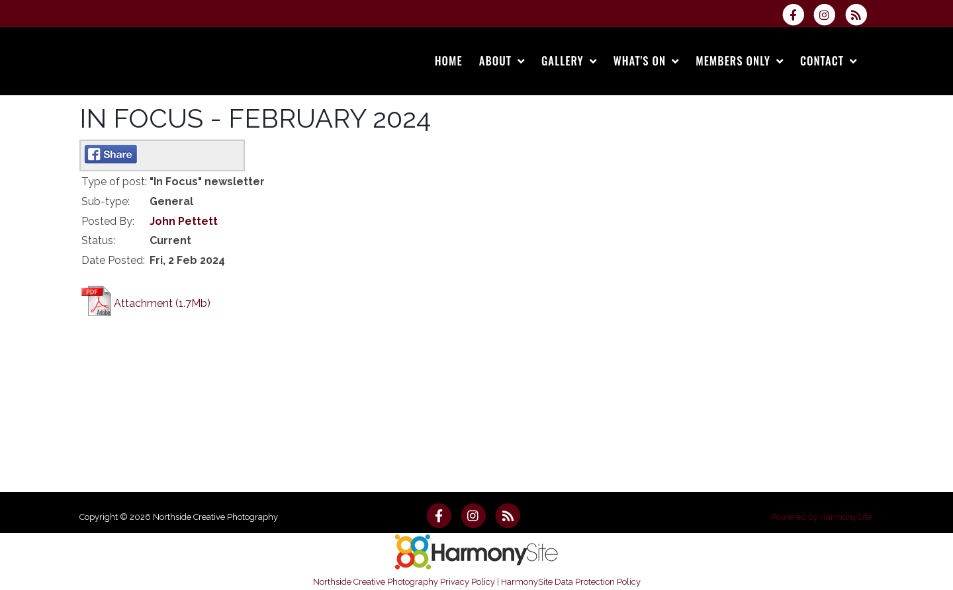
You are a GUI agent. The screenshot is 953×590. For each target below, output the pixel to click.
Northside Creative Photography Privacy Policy (404, 582)
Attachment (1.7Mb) (162, 303)
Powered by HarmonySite (821, 517)
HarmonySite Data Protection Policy (571, 582)
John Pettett (184, 221)
